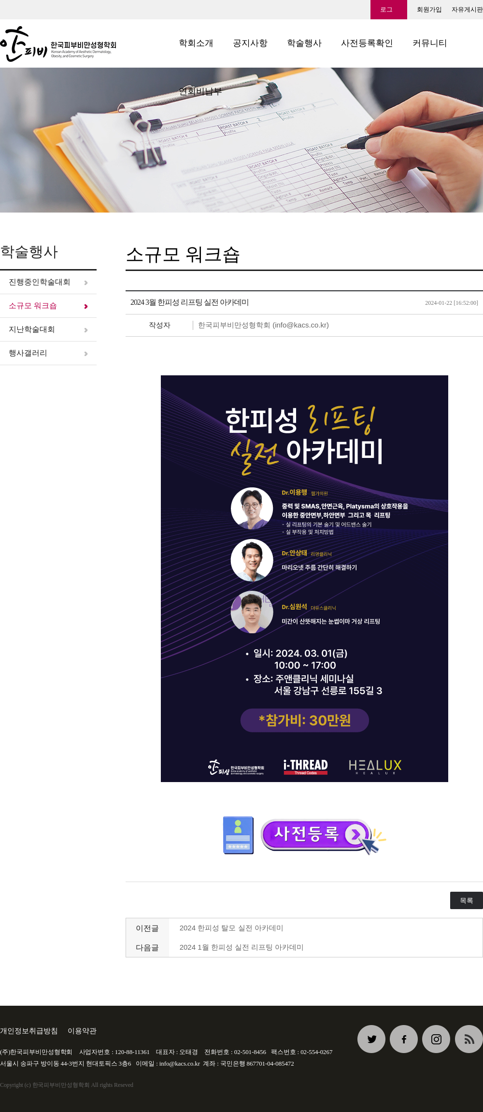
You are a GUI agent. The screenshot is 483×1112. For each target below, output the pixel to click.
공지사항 (250, 43)
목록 (466, 900)
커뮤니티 (429, 43)
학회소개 (196, 43)
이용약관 (82, 1030)
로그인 (386, 12)
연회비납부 (200, 91)
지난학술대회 (32, 329)
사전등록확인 (367, 43)
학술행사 (304, 43)
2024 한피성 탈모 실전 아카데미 (232, 928)
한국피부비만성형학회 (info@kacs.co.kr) (263, 325)
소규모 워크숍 (33, 305)
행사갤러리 (28, 353)
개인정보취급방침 (29, 1030)
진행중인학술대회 (40, 282)
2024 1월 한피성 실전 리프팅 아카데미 (242, 947)
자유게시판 (467, 9)
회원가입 (429, 9)
